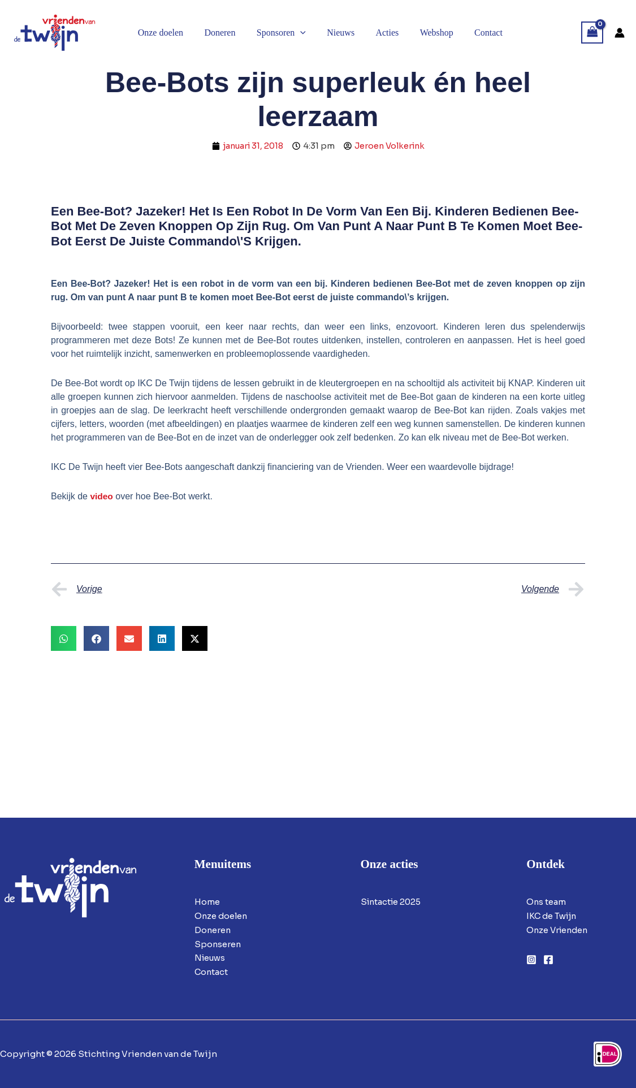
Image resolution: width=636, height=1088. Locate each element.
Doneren (213, 930)
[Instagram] (531, 960)
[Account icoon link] (620, 33)
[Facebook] (548, 960)
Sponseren (218, 944)
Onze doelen (221, 915)
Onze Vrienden (558, 930)
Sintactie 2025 (392, 901)
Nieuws (210, 957)
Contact (211, 971)
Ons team (546, 901)
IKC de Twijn (552, 915)
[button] (301, 33)
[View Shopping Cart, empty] (592, 32)
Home (207, 901)
